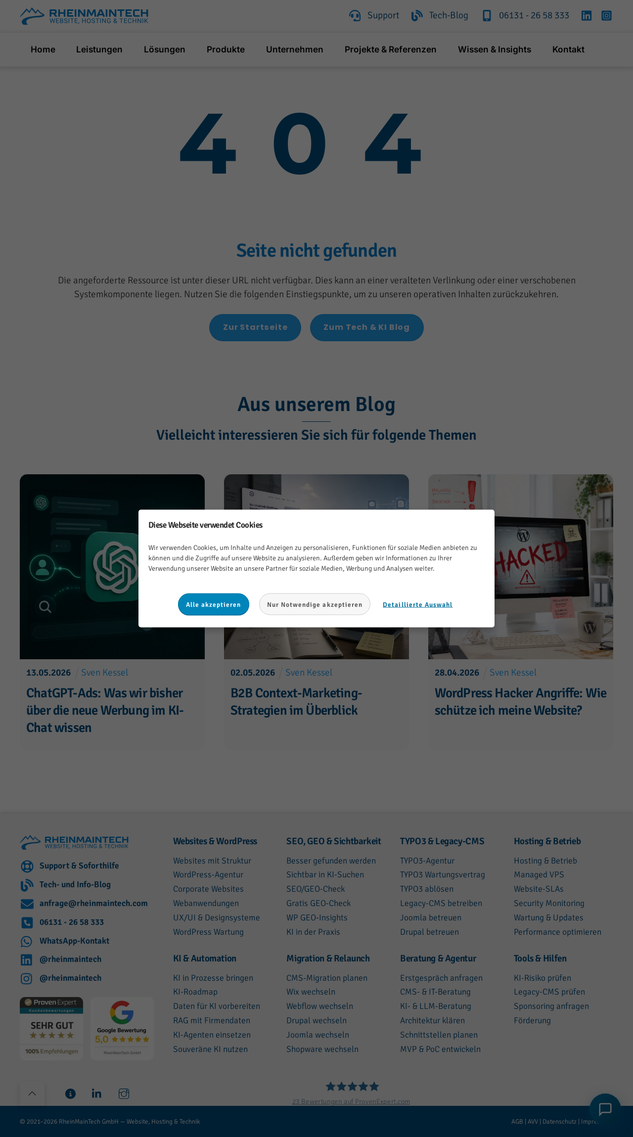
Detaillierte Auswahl (417, 604)
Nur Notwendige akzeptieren (315, 604)
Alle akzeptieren (213, 604)
